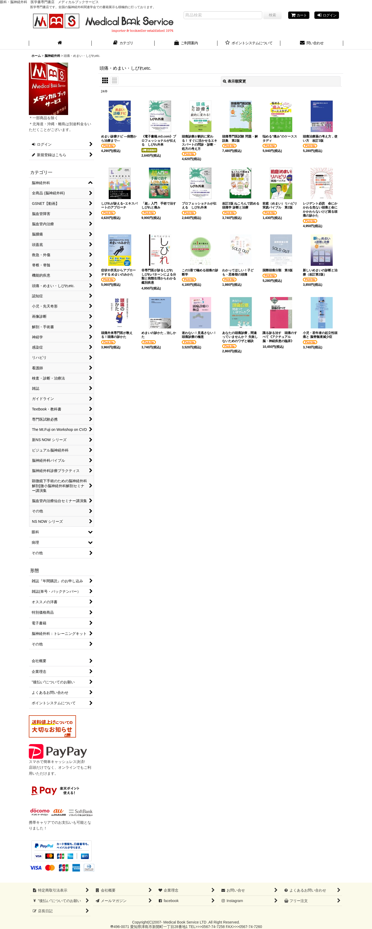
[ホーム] (60, 43)
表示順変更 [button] (234, 81)
